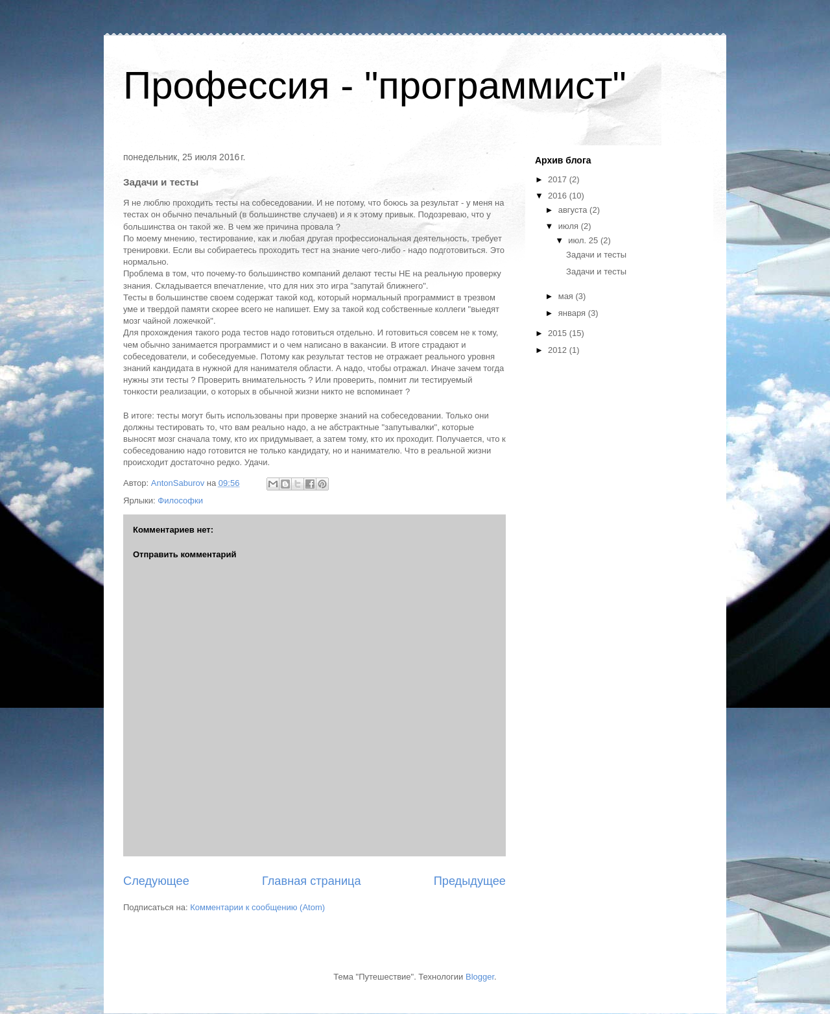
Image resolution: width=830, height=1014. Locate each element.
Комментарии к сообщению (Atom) (257, 907)
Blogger (480, 977)
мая (567, 296)
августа (573, 210)
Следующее (156, 881)
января (573, 313)
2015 (558, 333)
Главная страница (311, 881)
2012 (558, 350)
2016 (558, 195)
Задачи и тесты (596, 255)
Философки (180, 500)
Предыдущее (470, 881)
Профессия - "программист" (374, 85)
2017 (558, 179)
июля (569, 226)
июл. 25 (584, 240)
